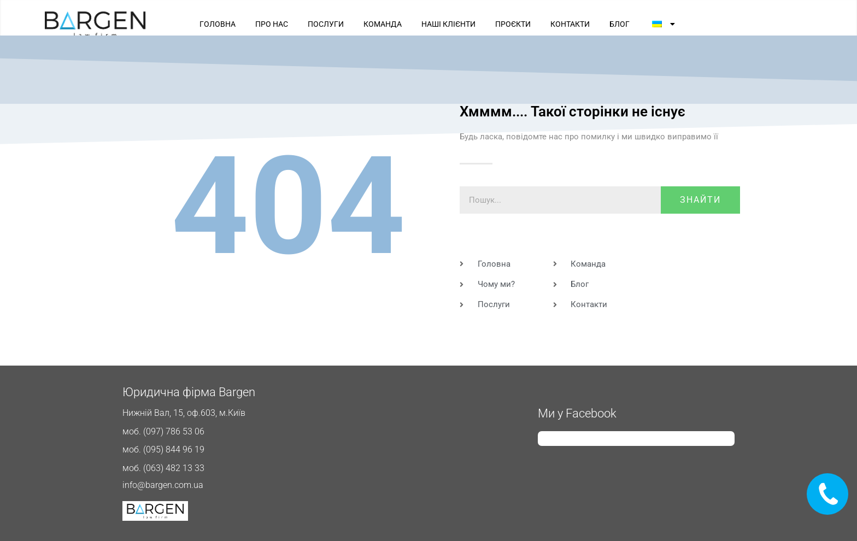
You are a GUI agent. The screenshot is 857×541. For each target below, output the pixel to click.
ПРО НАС (271, 24)
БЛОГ (619, 24)
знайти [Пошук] (700, 200)
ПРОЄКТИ (513, 24)
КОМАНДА (382, 24)
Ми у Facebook (577, 413)
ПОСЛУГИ (326, 24)
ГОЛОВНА (217, 24)
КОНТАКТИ (570, 24)
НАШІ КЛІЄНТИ (448, 24)
